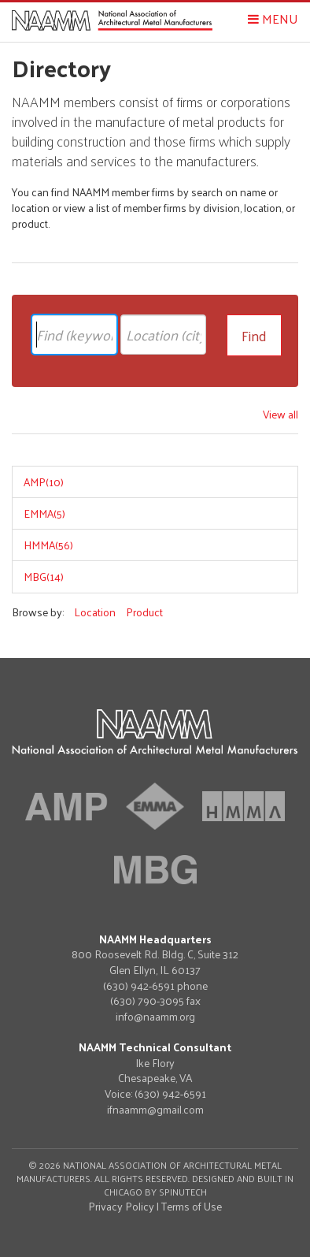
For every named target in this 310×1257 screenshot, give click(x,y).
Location (95, 612)
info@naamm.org (155, 1016)
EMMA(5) (44, 513)
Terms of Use (191, 1206)
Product (144, 612)
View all (280, 414)
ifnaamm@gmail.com (155, 1110)
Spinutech (183, 1191)
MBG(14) (44, 576)
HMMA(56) (48, 545)
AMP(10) (44, 482)
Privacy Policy (121, 1206)
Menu (273, 18)
